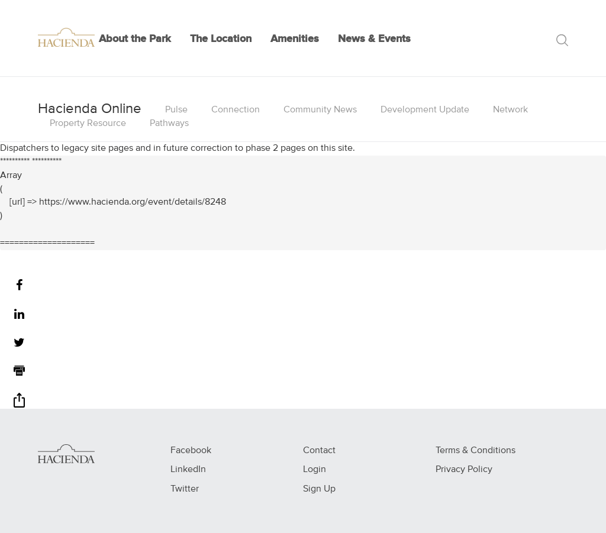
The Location (221, 39)
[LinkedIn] (19, 315)
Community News (320, 110)
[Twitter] (19, 343)
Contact (319, 451)
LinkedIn (188, 469)
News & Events (374, 39)
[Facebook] (19, 286)
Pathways (169, 123)
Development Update (425, 110)
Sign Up (319, 489)
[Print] (19, 372)
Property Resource (88, 123)
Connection (235, 110)
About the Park (135, 39)
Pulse (176, 110)
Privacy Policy (464, 469)
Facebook (190, 451)
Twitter (184, 489)
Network (510, 110)
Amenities (294, 39)
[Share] (19, 404)
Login (314, 469)
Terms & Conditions (475, 451)
